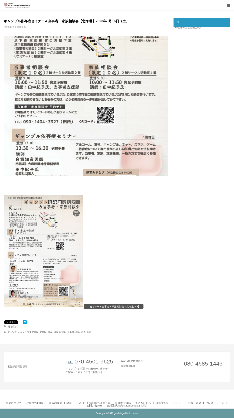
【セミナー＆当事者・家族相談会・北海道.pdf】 (113, 306)
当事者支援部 (123, 403)
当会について (14, 403)
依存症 (43, 332)
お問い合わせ (94, 405)
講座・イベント (76, 403)
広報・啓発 (194, 403)
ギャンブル (13, 332)
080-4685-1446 (203, 363)
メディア (178, 403)
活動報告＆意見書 (100, 403)
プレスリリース (214, 403)
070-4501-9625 (93, 361)
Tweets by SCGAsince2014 (187, 27)
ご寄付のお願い (35, 403)
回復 (55, 332)
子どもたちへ (143, 403)
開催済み (21, 27)
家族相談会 (55, 403)
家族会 (62, 332)
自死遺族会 (162, 403)
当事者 (70, 332)
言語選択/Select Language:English (127, 405)
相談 (89, 332)
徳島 (77, 332)
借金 (50, 332)
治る (83, 332)
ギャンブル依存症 (29, 332)
